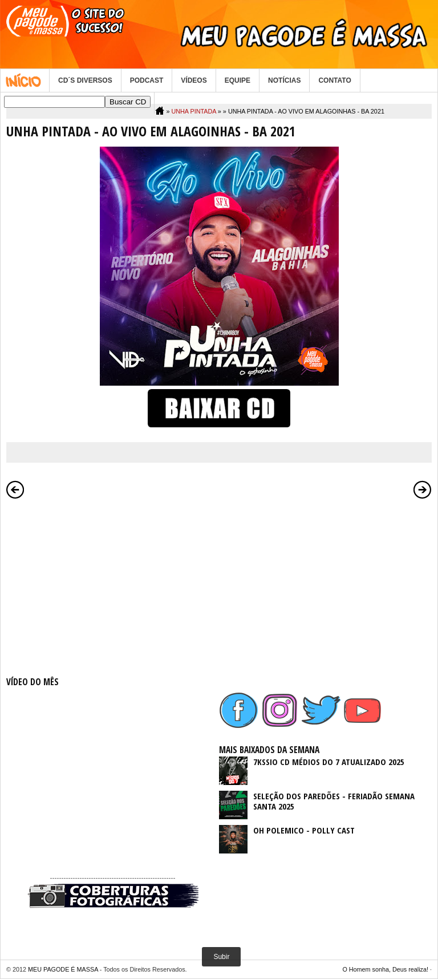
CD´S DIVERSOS (85, 80)
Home (25, 80)
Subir (221, 957)
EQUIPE (237, 80)
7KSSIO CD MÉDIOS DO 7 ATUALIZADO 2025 (328, 761)
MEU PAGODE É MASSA (63, 969)
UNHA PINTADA (193, 111)
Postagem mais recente (15, 489)
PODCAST (147, 80)
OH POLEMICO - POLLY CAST (304, 830)
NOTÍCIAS (284, 80)
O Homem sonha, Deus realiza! (385, 969)
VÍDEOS (193, 80)
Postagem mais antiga (422, 489)
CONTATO (334, 80)
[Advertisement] (112, 585)
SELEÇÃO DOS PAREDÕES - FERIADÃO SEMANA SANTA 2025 (334, 801)
